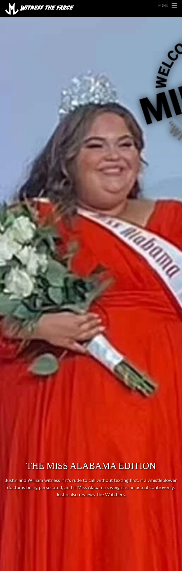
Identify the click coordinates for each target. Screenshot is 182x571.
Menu (163, 5)
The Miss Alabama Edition (91, 466)
